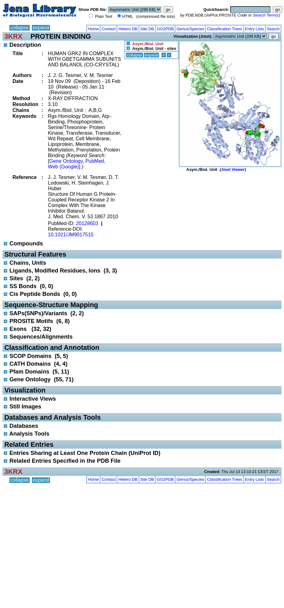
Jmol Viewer (233, 169)
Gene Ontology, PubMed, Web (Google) (76, 163)
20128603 (87, 223)
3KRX (13, 36)
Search (273, 29)
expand (41, 27)
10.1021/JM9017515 (70, 234)
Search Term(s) (266, 15)
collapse (19, 27)
